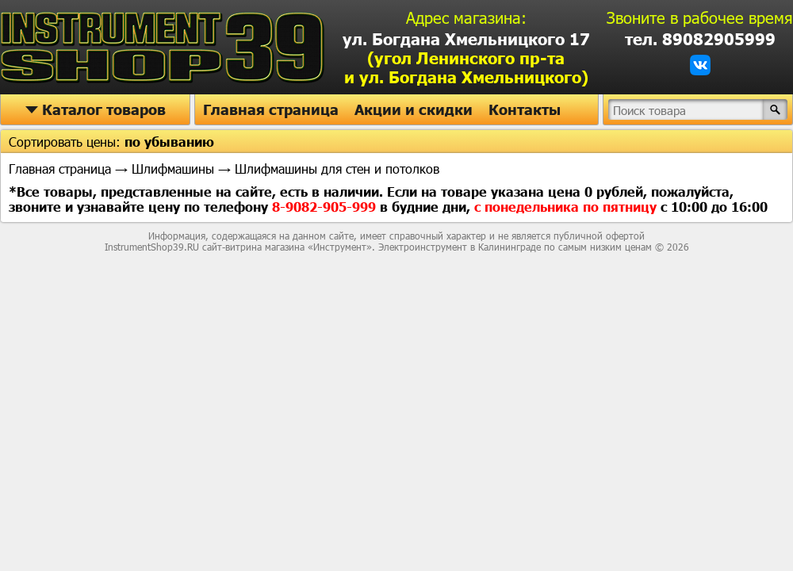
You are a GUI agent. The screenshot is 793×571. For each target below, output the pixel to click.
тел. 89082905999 (700, 38)
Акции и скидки (413, 109)
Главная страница (271, 109)
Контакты (524, 109)
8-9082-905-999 (326, 206)
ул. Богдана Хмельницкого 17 (466, 57)
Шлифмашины (173, 168)
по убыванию (169, 141)
